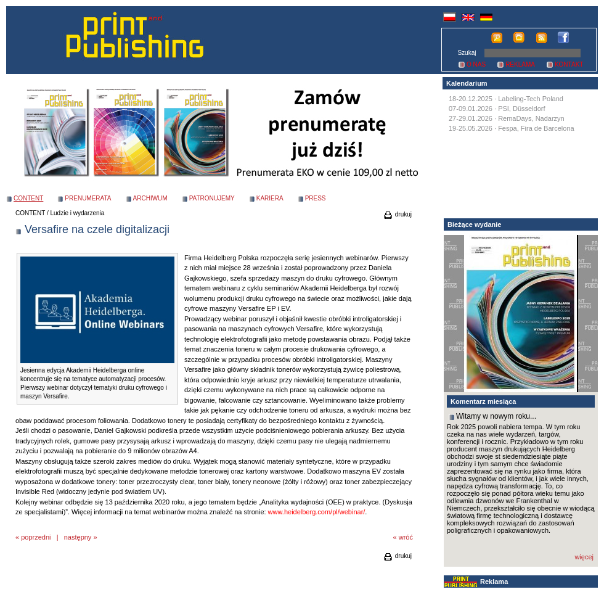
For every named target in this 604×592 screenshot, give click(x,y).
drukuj (397, 214)
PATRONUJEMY (212, 198)
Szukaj (466, 52)
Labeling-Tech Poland (530, 98)
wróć (406, 537)
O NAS (476, 64)
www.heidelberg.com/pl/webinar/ (316, 512)
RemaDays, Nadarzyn (531, 118)
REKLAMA (520, 64)
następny (78, 537)
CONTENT (30, 213)
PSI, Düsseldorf (521, 108)
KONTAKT (569, 64)
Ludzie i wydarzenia (78, 213)
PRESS (315, 198)
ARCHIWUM (150, 198)
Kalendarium (467, 83)
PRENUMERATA (88, 198)
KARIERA (270, 198)
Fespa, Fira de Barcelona (536, 128)
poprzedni (36, 537)
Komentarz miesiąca (483, 401)
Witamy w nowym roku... (496, 416)
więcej (584, 557)
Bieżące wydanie (474, 224)
